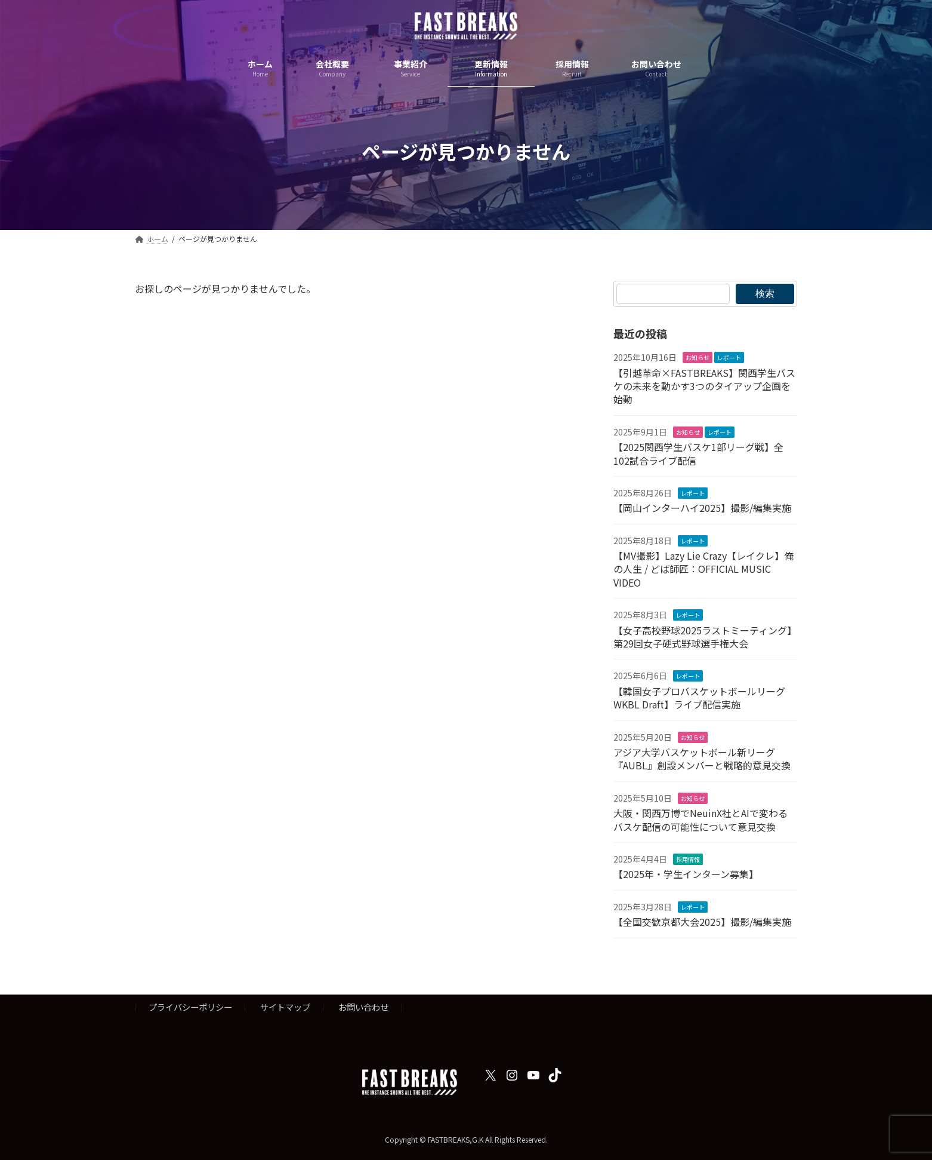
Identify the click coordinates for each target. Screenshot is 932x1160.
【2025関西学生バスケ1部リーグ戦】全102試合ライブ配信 (698, 453)
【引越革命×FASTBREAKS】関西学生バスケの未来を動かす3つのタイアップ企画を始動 (704, 386)
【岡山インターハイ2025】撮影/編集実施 (702, 508)
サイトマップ (285, 1007)
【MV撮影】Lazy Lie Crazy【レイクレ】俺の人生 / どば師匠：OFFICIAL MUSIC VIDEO (703, 569)
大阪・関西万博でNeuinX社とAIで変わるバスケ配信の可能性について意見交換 (700, 819)
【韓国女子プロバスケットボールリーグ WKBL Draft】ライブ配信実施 (699, 697)
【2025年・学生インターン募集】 (685, 874)
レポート (729, 357)
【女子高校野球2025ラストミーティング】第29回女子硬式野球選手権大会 (705, 636)
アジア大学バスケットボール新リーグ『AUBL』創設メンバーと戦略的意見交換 (702, 758)
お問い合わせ (363, 1007)
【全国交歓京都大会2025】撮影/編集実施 (702, 922)
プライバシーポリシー (190, 1007)
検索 (764, 294)
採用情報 (688, 859)
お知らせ (697, 357)
